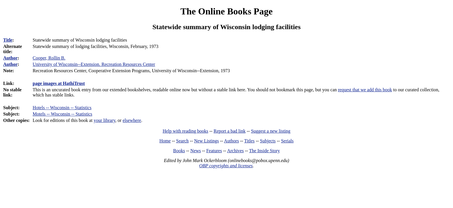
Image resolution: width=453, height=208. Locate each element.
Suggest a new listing (270, 131)
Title (7, 40)
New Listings (206, 140)
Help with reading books (185, 131)
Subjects (268, 140)
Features (214, 150)
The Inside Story (264, 150)
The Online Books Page (226, 11)
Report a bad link (229, 131)
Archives (235, 150)
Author (10, 57)
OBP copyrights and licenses (226, 165)
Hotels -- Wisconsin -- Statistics (62, 107)
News (195, 150)
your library (104, 120)
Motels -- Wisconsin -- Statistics (62, 114)
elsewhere (131, 120)
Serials (287, 140)
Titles (249, 140)
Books (179, 150)
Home (165, 140)
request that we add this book (365, 89)
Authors (231, 140)
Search (182, 140)
